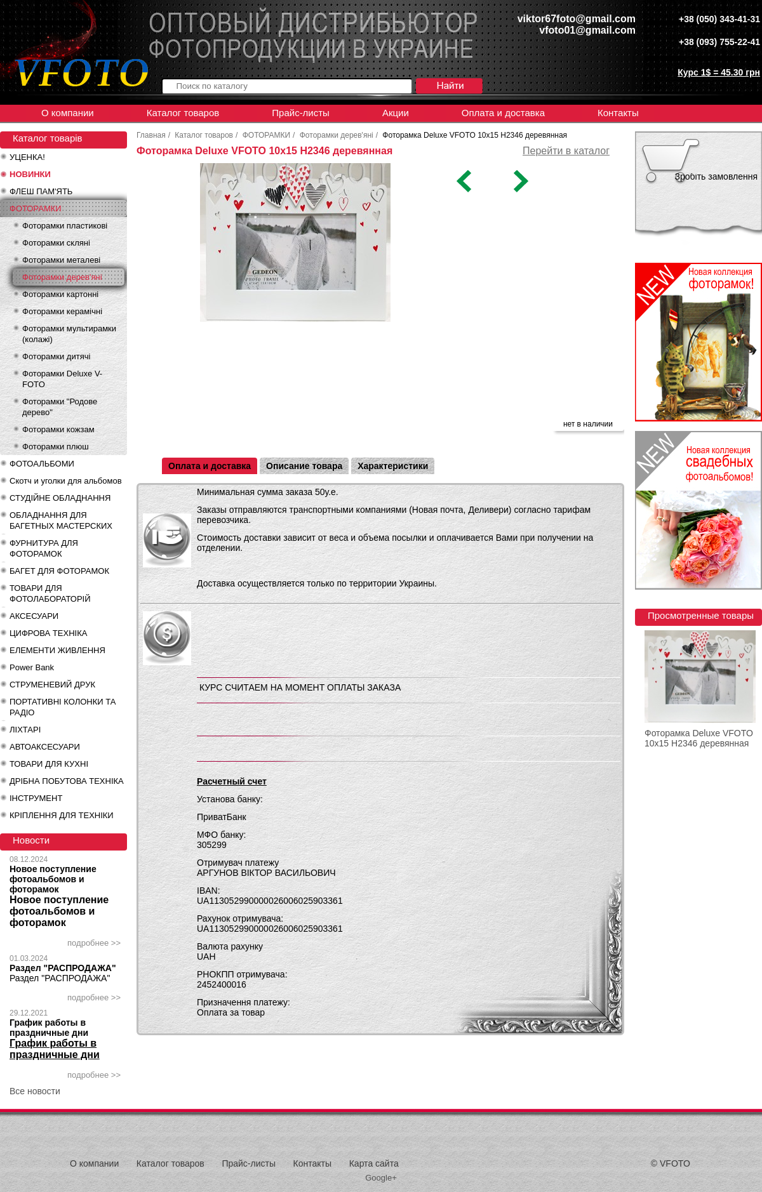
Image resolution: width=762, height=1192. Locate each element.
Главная (151, 135)
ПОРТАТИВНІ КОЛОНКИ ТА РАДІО (63, 707)
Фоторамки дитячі (56, 356)
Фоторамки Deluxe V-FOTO (62, 379)
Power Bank (32, 667)
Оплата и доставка (503, 112)
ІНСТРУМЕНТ (36, 798)
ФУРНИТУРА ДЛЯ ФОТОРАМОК (44, 548)
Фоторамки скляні (56, 243)
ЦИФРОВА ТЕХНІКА (48, 633)
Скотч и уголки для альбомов (66, 481)
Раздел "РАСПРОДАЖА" (63, 968)
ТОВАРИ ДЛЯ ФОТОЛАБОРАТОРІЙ (50, 593)
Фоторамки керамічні (62, 311)
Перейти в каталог (566, 150)
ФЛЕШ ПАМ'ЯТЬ (41, 191)
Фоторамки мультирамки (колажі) (69, 334)
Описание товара (304, 466)
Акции (395, 112)
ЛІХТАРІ (25, 729)
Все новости (35, 1091)
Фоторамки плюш (55, 446)
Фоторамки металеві (61, 260)
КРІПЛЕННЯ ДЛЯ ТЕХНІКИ (62, 815)
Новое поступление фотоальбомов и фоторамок (53, 879)
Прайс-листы (301, 112)
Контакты (618, 112)
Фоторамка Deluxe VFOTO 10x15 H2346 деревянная (699, 738)
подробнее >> (94, 943)
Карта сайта (374, 1163)
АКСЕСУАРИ (34, 616)
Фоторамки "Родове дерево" (59, 407)
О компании (67, 112)
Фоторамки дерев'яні (62, 277)
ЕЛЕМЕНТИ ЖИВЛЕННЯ (57, 650)
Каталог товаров (183, 112)
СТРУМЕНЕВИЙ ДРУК (52, 684)
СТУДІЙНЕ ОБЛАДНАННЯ (60, 498)
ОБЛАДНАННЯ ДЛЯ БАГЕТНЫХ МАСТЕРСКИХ (61, 520)
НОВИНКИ (30, 174)
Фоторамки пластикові (64, 225)
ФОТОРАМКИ (36, 208)
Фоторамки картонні (60, 294)
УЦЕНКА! (27, 157)
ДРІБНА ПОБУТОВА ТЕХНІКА (67, 781)
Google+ (381, 1177)
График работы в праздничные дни (49, 1027)
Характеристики (393, 466)
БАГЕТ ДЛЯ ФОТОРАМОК (59, 571)
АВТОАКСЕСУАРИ (45, 747)
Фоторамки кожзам (58, 429)
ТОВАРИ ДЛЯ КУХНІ (49, 764)
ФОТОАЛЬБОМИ (42, 463)
